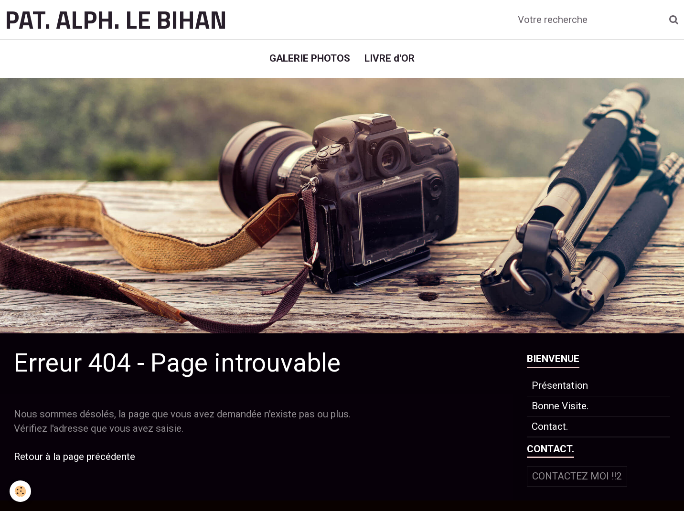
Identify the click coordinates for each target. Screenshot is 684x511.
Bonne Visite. (560, 406)
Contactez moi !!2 (577, 476)
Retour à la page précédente (74, 456)
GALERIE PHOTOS (309, 58)
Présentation (560, 385)
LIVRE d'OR (389, 58)
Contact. (550, 426)
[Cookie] (20, 491)
